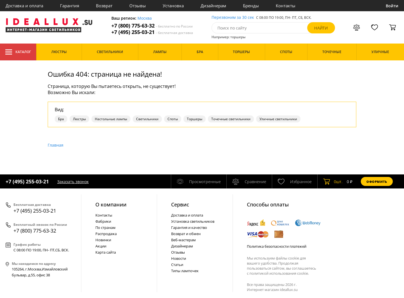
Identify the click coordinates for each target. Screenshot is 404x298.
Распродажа (106, 233)
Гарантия (69, 5)
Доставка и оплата (24, 5)
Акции (100, 246)
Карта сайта (105, 252)
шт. (333, 181)
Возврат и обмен (186, 233)
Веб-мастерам (183, 239)
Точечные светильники (231, 119)
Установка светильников (192, 221)
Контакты (285, 5)
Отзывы (137, 5)
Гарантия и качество (189, 227)
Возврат (104, 5)
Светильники (147, 119)
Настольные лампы (111, 119)
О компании (111, 204)
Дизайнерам (213, 5)
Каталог (18, 52)
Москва (144, 18)
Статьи (177, 264)
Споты (172, 119)
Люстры (79, 119)
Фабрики (103, 221)
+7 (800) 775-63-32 (152, 25)
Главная (55, 145)
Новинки (103, 239)
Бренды (251, 5)
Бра (61, 119)
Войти (392, 5)
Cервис (180, 204)
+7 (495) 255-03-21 (152, 32)
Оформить (376, 181)
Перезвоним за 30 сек (233, 17)
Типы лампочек (185, 270)
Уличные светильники (278, 119)
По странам (105, 227)
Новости (178, 258)
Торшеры (194, 119)
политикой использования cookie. (279, 273)
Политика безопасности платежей (276, 246)
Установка (173, 5)
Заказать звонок (73, 181)
